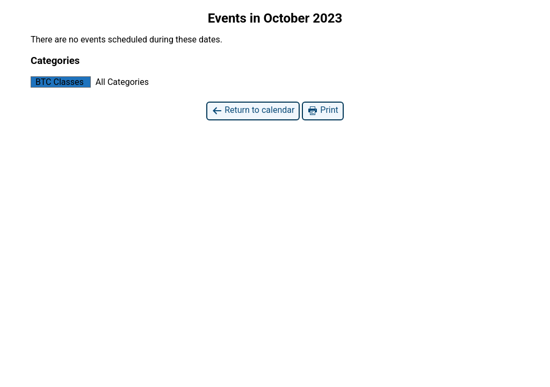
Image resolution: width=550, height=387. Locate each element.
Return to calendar (253, 110)
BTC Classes (57, 82)
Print (322, 110)
